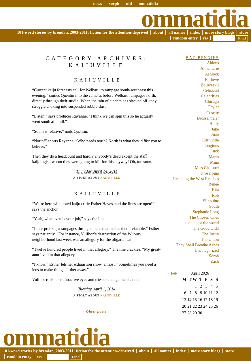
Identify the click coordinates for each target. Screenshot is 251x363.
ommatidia (148, 3)
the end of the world (202, 222)
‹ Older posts (95, 311)
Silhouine (211, 200)
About (158, 32)
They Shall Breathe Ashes (197, 245)
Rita (215, 189)
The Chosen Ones (204, 217)
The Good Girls (206, 228)
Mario (214, 156)
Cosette (212, 112)
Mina (214, 162)
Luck (214, 151)
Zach (215, 261)
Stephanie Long (206, 211)
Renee (214, 184)
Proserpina (210, 173)
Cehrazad (211, 90)
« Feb (172, 273)
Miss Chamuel (207, 167)
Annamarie (210, 68)
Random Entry (185, 38)
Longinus (211, 145)
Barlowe (212, 79)
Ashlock (212, 74)
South (214, 206)
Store (243, 32)
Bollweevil (210, 85)
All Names (176, 32)
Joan (215, 134)
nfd (129, 3)
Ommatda (194, 18)
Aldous (213, 62)
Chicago (212, 101)
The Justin (210, 234)
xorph (114, 3)
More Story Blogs (219, 32)
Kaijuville (97, 79)
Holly (214, 123)
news (97, 3)
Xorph (213, 256)
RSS (205, 38)
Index (195, 32)
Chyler (213, 107)
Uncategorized (207, 250)
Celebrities (210, 96)
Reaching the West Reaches (196, 178)
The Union (210, 239)
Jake (215, 129)
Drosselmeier (208, 118)
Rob (215, 195)
